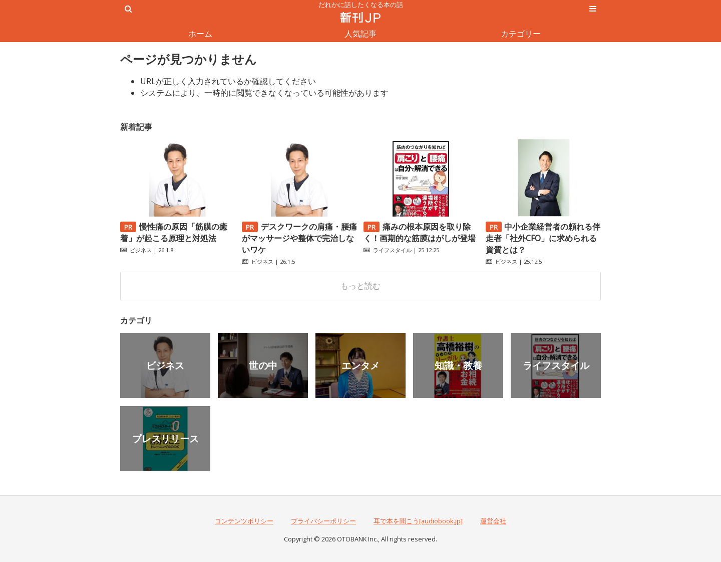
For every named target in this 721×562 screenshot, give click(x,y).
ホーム (200, 33)
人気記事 (360, 33)
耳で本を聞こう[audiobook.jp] (418, 520)
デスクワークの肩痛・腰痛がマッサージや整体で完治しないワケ (299, 238)
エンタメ (360, 365)
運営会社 (493, 520)
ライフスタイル (392, 250)
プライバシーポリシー (323, 520)
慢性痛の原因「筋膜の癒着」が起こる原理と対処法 (173, 232)
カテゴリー (521, 33)
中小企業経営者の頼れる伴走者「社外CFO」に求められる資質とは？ (543, 238)
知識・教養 (458, 365)
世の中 (263, 365)
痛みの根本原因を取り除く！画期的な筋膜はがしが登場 (420, 232)
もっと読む (360, 285)
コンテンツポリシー (244, 520)
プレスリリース (165, 438)
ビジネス (141, 250)
